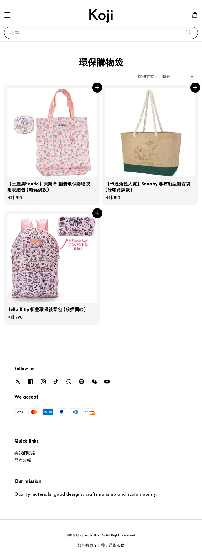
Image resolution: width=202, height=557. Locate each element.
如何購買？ (88, 545)
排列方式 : (147, 76)
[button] (7, 15)
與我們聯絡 (25, 452)
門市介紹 (22, 460)
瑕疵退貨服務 (112, 545)
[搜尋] (188, 32)
